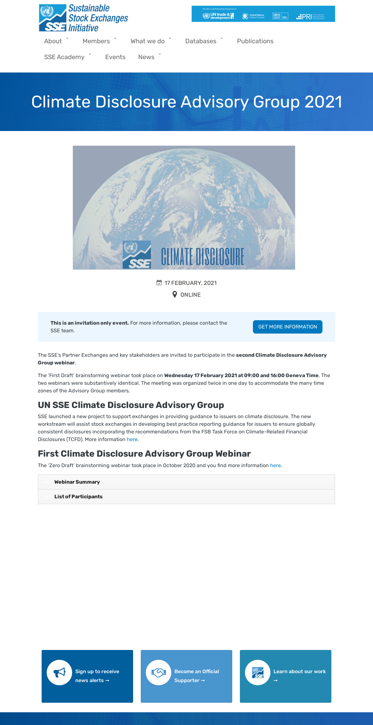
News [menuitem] (148, 59)
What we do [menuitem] (149, 43)
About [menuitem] (54, 43)
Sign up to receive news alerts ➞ (97, 676)
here (132, 439)
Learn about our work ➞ (300, 676)
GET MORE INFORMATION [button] (287, 327)
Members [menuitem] (97, 43)
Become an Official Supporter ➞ (196, 676)
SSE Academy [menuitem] (66, 59)
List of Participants (72, 499)
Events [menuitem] (115, 57)
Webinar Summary (71, 484)
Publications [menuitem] (255, 41)
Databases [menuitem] (202, 43)
